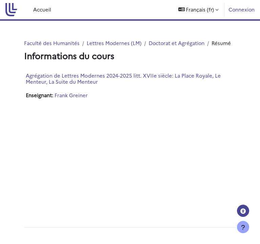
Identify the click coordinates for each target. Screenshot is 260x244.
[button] (198, 9)
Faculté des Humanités (52, 42)
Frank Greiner (71, 95)
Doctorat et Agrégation (176, 42)
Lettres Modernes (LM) (114, 42)
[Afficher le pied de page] (243, 227)
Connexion (242, 9)
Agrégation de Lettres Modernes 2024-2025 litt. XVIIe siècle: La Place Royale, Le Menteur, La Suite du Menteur (123, 78)
